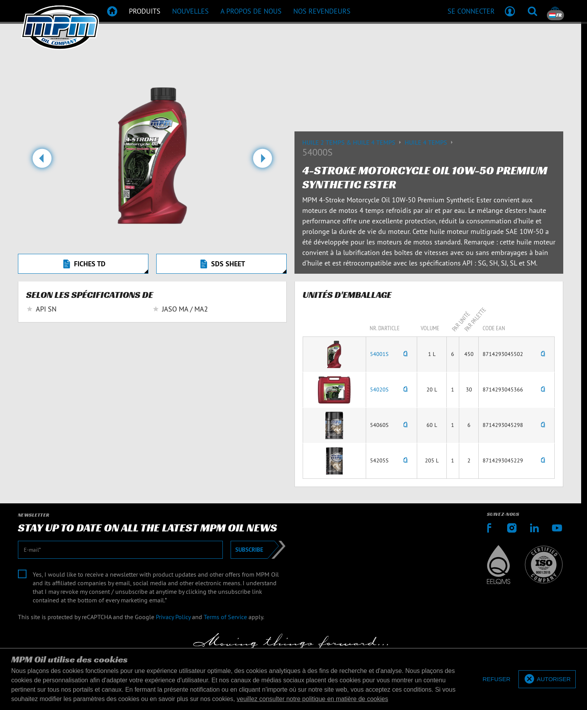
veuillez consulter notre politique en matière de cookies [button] (312, 699)
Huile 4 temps (430, 142)
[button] (42, 161)
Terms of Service (225, 617)
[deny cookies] (497, 679)
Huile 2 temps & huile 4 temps (353, 142)
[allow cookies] (547, 679)
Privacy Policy (173, 617)
